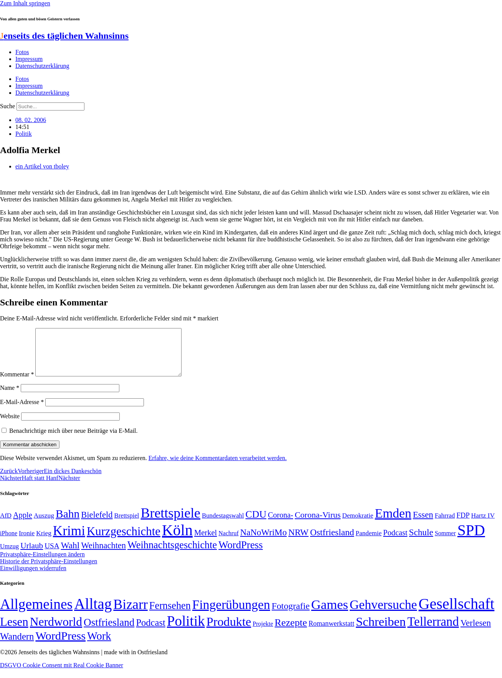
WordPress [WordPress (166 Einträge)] (60, 645)
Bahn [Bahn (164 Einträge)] (67, 523)
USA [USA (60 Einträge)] (52, 555)
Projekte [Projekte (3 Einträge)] (263, 633)
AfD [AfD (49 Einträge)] (6, 524)
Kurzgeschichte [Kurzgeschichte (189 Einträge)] (123, 540)
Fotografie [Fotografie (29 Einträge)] (291, 615)
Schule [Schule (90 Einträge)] (421, 541)
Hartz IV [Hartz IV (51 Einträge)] (483, 524)
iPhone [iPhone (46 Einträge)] (8, 542)
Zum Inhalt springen (25, 3)
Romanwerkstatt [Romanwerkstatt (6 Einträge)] (331, 633)
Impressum (29, 59)
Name (9, 397)
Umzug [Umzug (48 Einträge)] (9, 555)
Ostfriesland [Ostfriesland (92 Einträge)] (332, 541)
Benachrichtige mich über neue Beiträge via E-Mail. (73, 440)
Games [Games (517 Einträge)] (329, 613)
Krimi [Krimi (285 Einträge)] (69, 540)
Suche (7, 106)
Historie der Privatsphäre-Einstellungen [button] (48, 570)
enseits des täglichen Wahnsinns (64, 36)
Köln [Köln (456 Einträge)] (177, 539)
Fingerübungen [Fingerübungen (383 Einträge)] (231, 614)
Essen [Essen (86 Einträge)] (423, 524)
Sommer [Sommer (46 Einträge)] (445, 542)
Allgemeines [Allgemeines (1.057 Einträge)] (36, 613)
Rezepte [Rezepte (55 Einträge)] (291, 631)
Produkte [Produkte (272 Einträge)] (228, 631)
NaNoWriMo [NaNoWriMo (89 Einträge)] (263, 541)
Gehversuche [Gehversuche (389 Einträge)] (383, 614)
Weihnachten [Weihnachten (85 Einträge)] (103, 554)
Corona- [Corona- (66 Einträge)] (280, 524)
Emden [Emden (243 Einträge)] (393, 522)
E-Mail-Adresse (22, 411)
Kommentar (17, 383)
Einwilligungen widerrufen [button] (33, 577)
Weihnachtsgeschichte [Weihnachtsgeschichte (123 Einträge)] (172, 554)
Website (10, 425)
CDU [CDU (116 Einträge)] (256, 523)
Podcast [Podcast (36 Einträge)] (150, 632)
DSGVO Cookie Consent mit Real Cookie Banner (61, 674)
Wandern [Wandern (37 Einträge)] (17, 645)
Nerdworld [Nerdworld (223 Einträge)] (56, 631)
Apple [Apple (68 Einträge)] (22, 524)
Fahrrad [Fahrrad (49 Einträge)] (445, 524)
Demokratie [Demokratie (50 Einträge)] (357, 524)
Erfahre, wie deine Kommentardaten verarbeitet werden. (218, 467)
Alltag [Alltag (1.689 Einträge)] (93, 613)
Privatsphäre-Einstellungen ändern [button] (42, 563)
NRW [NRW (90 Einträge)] (298, 541)
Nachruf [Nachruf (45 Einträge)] (228, 542)
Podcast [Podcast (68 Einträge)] (395, 542)
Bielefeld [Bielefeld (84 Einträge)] (96, 524)
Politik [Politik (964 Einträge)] (186, 630)
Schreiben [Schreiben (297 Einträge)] (381, 631)
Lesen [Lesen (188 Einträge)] (14, 631)
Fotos (22, 52)
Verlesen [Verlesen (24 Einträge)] (476, 632)
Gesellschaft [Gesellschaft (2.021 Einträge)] (457, 613)
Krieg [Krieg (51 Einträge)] (43, 542)
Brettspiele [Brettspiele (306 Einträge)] (171, 522)
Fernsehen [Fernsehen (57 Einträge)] (170, 614)
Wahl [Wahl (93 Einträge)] (70, 554)
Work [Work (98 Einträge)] (99, 645)
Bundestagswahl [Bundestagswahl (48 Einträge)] (223, 524)
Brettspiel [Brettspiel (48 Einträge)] (126, 524)
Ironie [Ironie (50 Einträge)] (27, 542)
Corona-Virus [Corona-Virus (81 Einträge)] (318, 524)
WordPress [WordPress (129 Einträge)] (240, 554)
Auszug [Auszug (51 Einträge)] (44, 524)
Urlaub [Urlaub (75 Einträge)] (31, 554)
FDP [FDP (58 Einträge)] (462, 524)
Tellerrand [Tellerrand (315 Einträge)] (433, 631)
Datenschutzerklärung (42, 66)
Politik (23, 133)
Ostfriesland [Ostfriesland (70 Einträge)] (109, 631)
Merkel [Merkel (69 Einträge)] (205, 542)
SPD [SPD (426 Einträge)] (471, 539)
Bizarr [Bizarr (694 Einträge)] (130, 613)
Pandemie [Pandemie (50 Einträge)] (369, 542)
